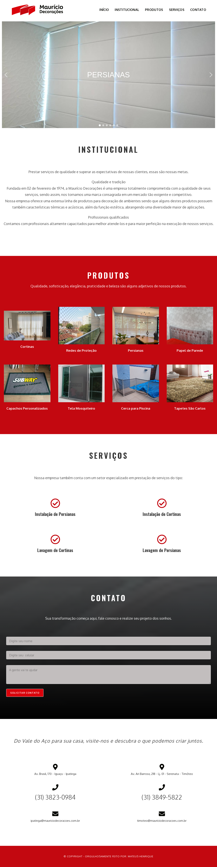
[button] (6, 75)
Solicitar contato (24, 692)
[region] (108, 74)
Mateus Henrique (140, 856)
